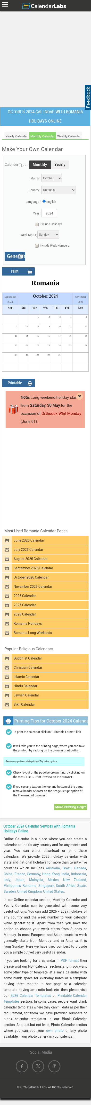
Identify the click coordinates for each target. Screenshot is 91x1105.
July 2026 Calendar (28, 550)
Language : (33, 202)
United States (53, 891)
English (51, 202)
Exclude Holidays (47, 224)
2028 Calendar (25, 614)
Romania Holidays (28, 623)
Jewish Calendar (26, 695)
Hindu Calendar (25, 686)
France (20, 874)
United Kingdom (29, 891)
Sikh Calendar (24, 704)
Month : (36, 178)
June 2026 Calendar (29, 540)
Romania (29, 886)
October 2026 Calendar (31, 577)
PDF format (70, 960)
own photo (55, 1031)
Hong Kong (51, 874)
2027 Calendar (25, 605)
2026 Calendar (25, 596)
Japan (20, 880)
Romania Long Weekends (33, 633)
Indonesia (78, 874)
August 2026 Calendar (31, 559)
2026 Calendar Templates (30, 996)
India (65, 874)
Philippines (12, 886)
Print (14, 271)
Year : (37, 213)
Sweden (10, 891)
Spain (81, 886)
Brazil (67, 868)
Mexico (53, 880)
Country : (35, 190)
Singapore (46, 886)
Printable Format (15, 384)
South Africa (65, 886)
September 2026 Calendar (33, 568)
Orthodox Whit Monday (61, 413)
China (8, 874)
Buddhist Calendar (28, 658)
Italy (7, 880)
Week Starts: (29, 235)
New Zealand (74, 880)
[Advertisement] (45, 58)
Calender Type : (16, 165)
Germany (33, 874)
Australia (53, 868)
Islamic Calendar (26, 677)
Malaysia (36, 880)
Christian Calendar (28, 667)
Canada (80, 868)
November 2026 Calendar (33, 586)
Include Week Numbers (51, 246)
